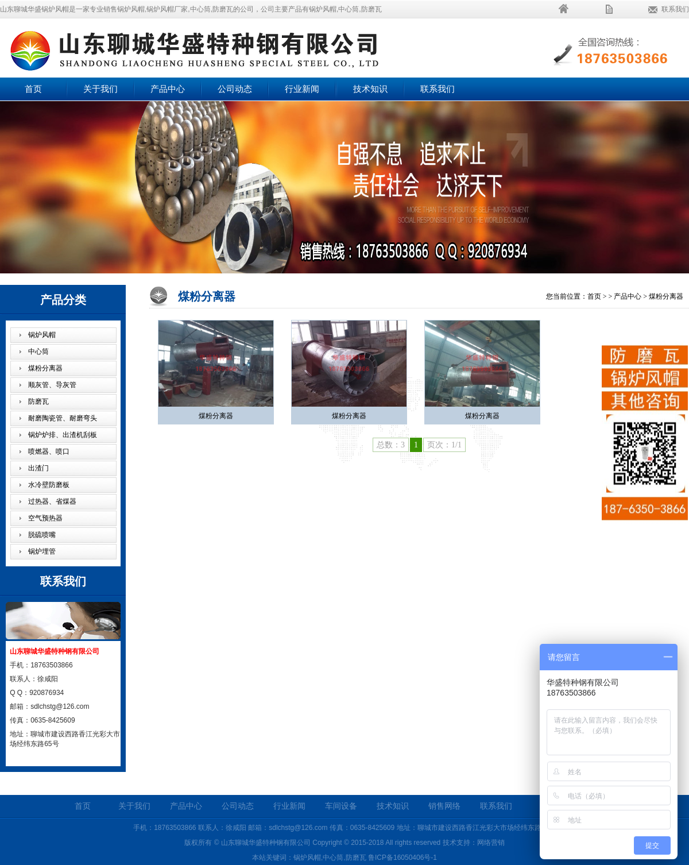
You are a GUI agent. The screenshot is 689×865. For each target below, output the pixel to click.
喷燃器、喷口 (48, 451)
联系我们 (675, 9)
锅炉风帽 (42, 335)
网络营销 (491, 843)
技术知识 (370, 89)
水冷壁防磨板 (48, 485)
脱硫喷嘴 (42, 535)
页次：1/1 (444, 445)
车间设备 (341, 806)
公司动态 (235, 89)
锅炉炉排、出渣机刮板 (62, 435)
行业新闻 (302, 89)
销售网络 (444, 806)
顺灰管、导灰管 (52, 385)
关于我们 (100, 89)
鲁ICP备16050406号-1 (402, 858)
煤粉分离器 (45, 368)
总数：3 (391, 445)
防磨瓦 (38, 401)
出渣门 (38, 468)
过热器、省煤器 (52, 501)
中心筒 (38, 351)
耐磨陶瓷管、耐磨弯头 (62, 418)
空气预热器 (45, 518)
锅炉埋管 (42, 551)
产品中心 (167, 89)
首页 (33, 89)
